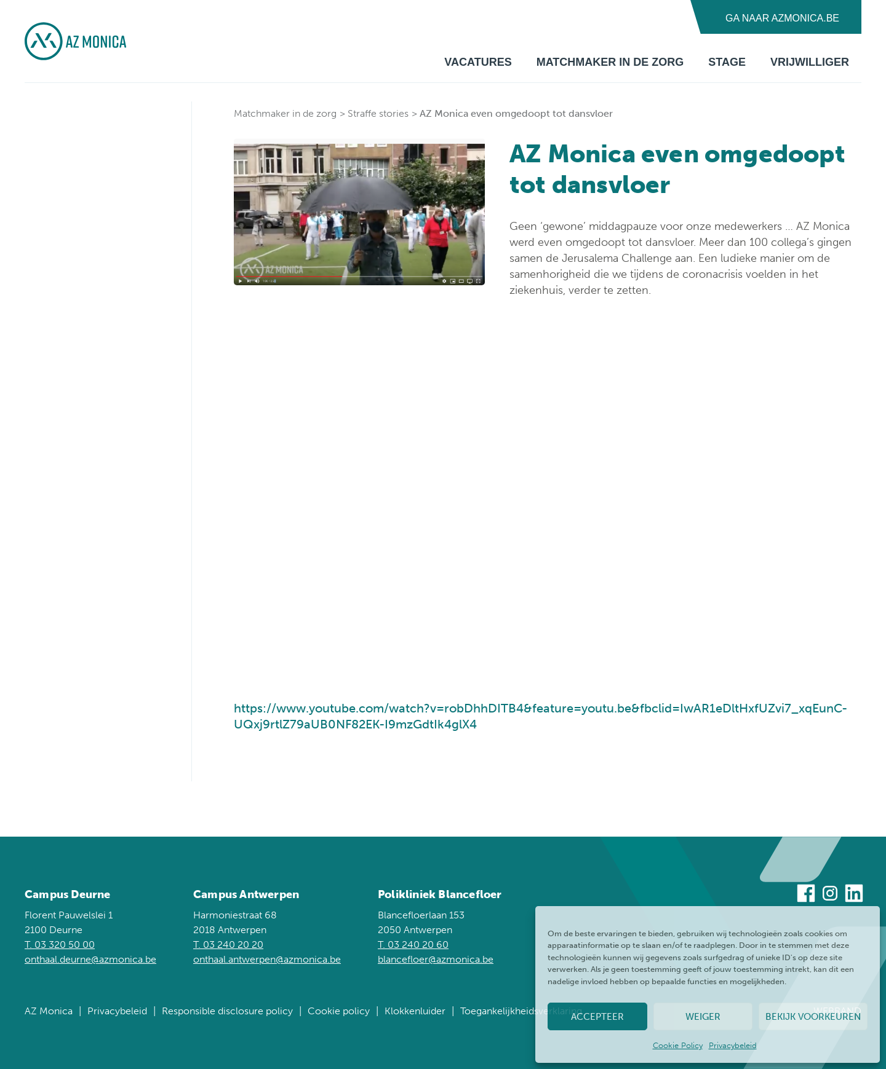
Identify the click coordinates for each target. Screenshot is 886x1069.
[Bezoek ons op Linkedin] (854, 895)
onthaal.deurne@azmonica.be (90, 959)
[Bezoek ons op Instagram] (830, 895)
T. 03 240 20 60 (413, 944)
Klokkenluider (415, 1011)
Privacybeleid (733, 1045)
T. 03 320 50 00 (60, 944)
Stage (727, 62)
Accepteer (597, 1016)
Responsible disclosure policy (227, 1011)
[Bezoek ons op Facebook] (806, 895)
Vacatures (477, 62)
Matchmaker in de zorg (610, 62)
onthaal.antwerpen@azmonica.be (267, 959)
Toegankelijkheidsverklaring (521, 1011)
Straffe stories (378, 113)
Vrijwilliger (809, 62)
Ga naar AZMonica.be (782, 18)
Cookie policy (339, 1011)
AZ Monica (49, 1011)
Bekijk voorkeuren (813, 1016)
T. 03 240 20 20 (228, 944)
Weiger (702, 1016)
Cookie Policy (678, 1045)
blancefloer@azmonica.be (435, 959)
